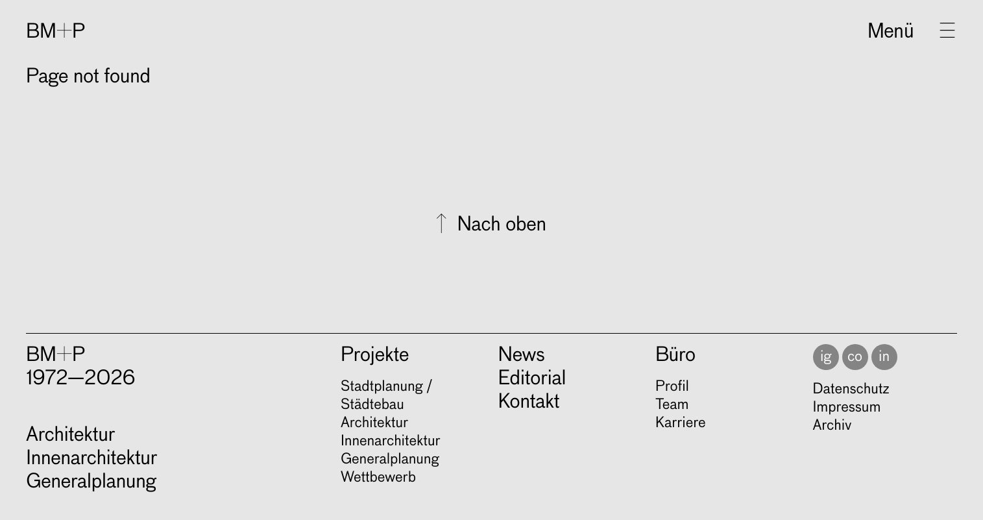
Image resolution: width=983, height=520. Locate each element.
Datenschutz (851, 389)
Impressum (847, 408)
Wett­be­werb (378, 478)
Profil (672, 387)
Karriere (680, 423)
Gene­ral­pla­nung (390, 459)
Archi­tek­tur (374, 423)
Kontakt (529, 402)
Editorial (532, 379)
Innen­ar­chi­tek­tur (391, 441)
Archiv (832, 426)
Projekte (375, 355)
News (521, 355)
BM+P (55, 32)
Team (671, 405)
